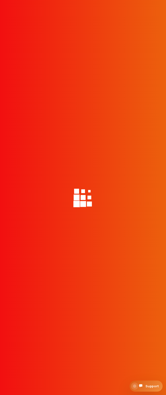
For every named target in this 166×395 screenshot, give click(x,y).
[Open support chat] (146, 386)
